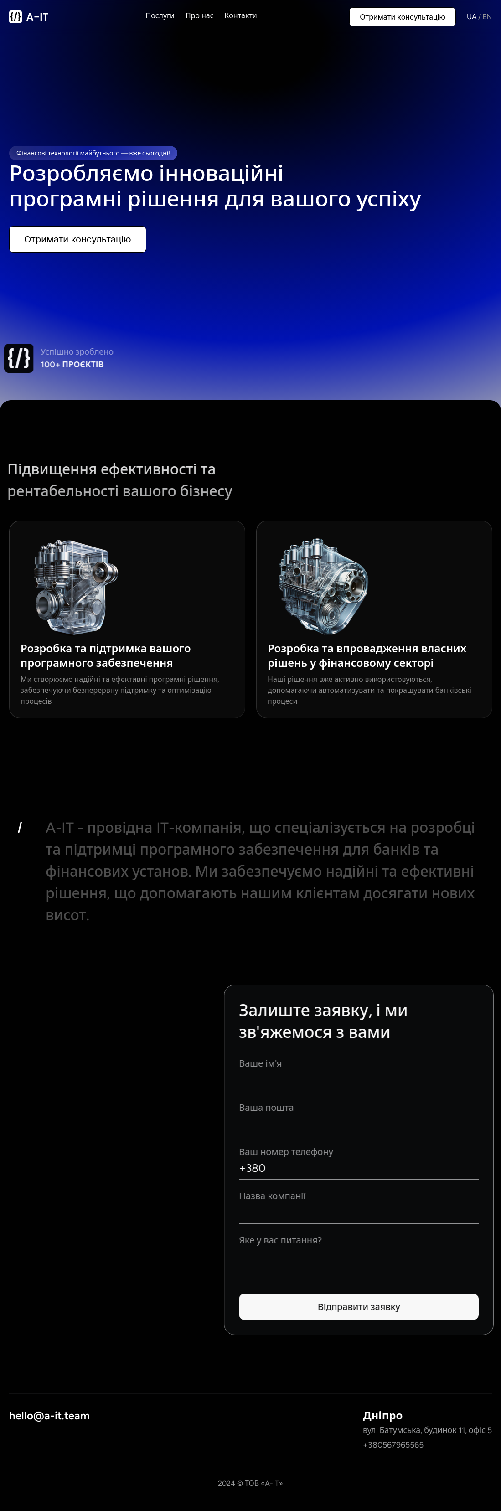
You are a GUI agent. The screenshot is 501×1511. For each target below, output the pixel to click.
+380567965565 (393, 1444)
